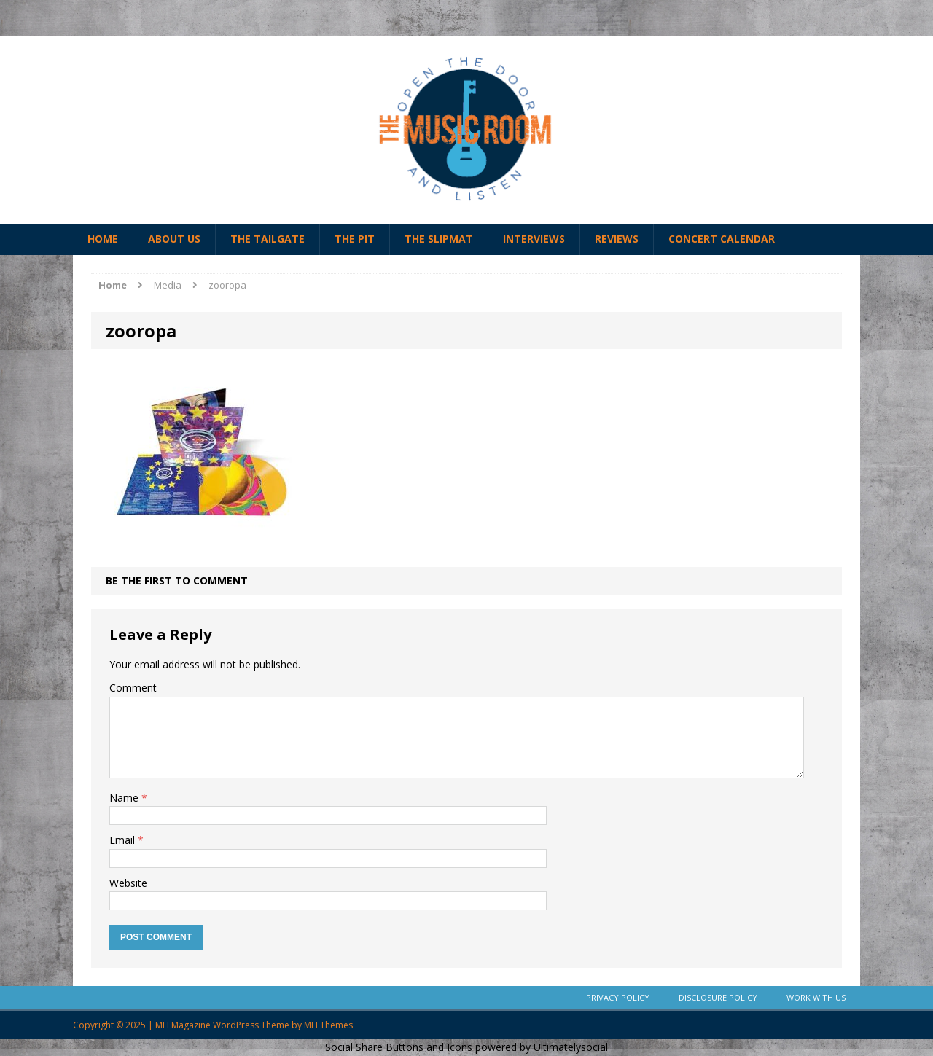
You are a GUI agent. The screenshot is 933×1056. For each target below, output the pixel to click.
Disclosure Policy (718, 997)
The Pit (355, 239)
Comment (133, 688)
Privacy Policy (617, 997)
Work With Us (816, 997)
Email (123, 840)
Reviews (617, 239)
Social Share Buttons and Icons (398, 1047)
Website (128, 883)
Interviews (534, 239)
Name (125, 798)
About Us (174, 239)
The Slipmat (439, 239)
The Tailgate (267, 239)
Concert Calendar (721, 239)
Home (102, 239)
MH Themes (328, 1025)
